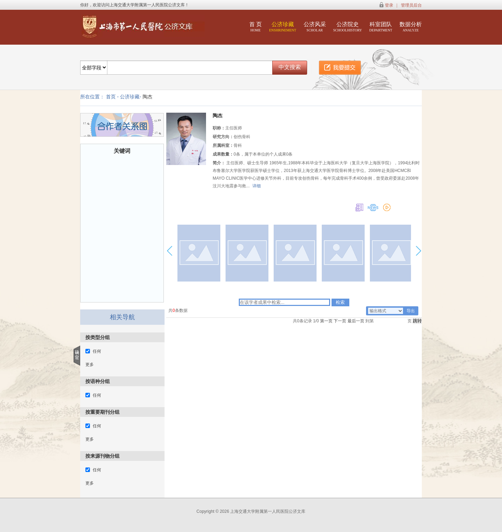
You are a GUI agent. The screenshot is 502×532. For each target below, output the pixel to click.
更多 (89, 364)
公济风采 (315, 26)
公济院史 (347, 26)
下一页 (340, 321)
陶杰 (147, 96)
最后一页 (356, 321)
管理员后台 (411, 5)
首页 (111, 96)
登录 (389, 5)
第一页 (326, 321)
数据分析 (411, 26)
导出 (410, 310)
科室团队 (380, 26)
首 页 (255, 26)
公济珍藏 (282, 26)
